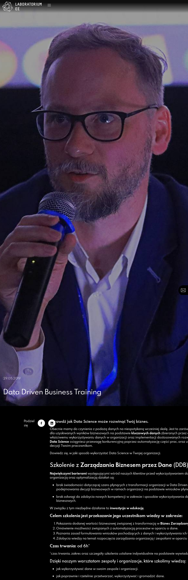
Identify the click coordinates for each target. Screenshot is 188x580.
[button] (49, 5)
